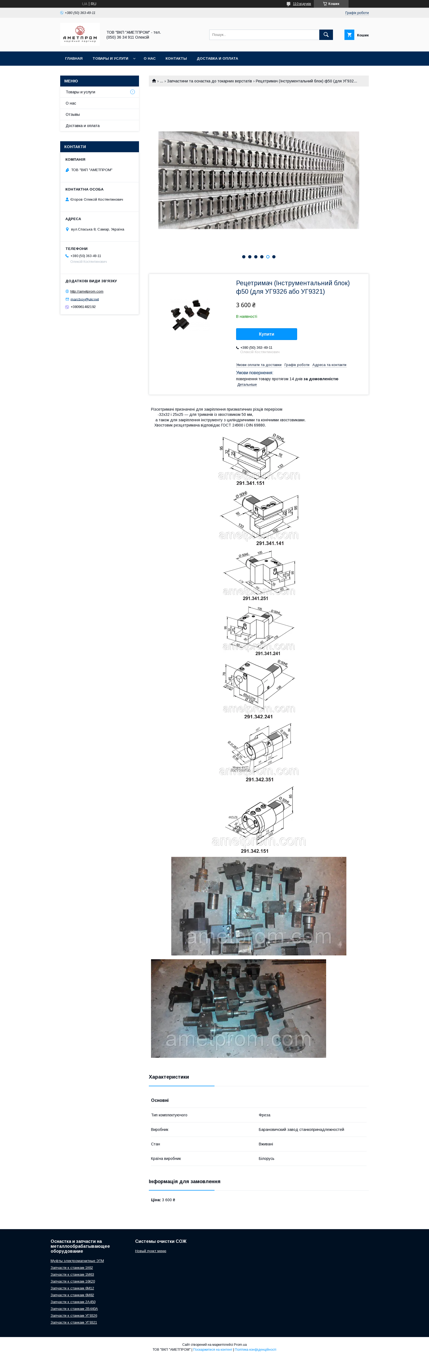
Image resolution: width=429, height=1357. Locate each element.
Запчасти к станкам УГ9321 (74, 1322)
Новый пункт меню (150, 1251)
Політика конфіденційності (255, 1350)
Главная (74, 58)
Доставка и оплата (217, 58)
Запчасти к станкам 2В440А (74, 1309)
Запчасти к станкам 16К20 (73, 1281)
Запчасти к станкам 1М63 (72, 1274)
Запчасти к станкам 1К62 (72, 1268)
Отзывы (73, 114)
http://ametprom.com (86, 291)
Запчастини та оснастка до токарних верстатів (209, 81)
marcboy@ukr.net (85, 299)
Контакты (176, 58)
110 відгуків (302, 4)
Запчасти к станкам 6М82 (72, 1295)
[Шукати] (326, 35)
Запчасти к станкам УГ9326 (74, 1315)
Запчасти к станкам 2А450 (73, 1302)
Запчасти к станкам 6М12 (72, 1288)
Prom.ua (240, 1345)
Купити (266, 334)
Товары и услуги (110, 58)
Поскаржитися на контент (212, 1350)
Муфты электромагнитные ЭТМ (77, 1261)
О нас (150, 58)
